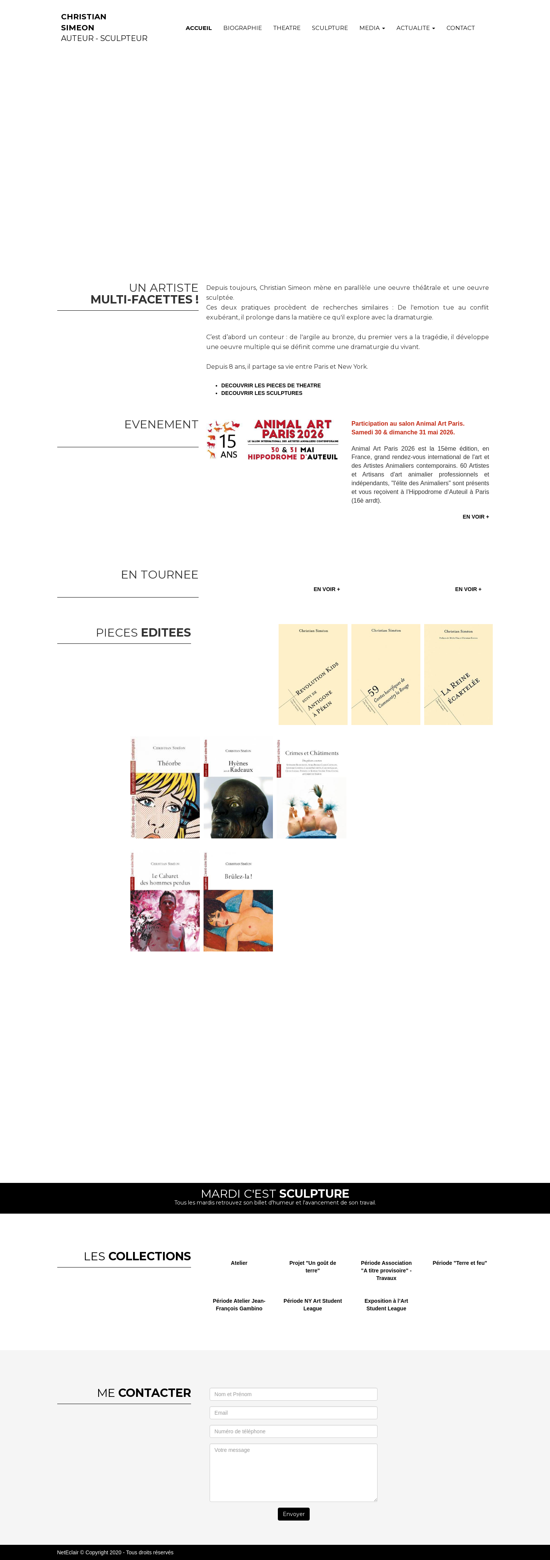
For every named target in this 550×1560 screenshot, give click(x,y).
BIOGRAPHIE (242, 27)
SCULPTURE (330, 27)
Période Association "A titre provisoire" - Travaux (386, 1270)
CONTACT (461, 27)
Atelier (239, 1263)
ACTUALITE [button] (415, 27)
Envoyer (294, 1514)
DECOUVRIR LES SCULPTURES (261, 393)
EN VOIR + (476, 517)
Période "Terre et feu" (460, 1263)
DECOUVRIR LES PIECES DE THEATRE (272, 385)
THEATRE (287, 27)
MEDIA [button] (372, 27)
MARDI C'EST (275, 1194)
